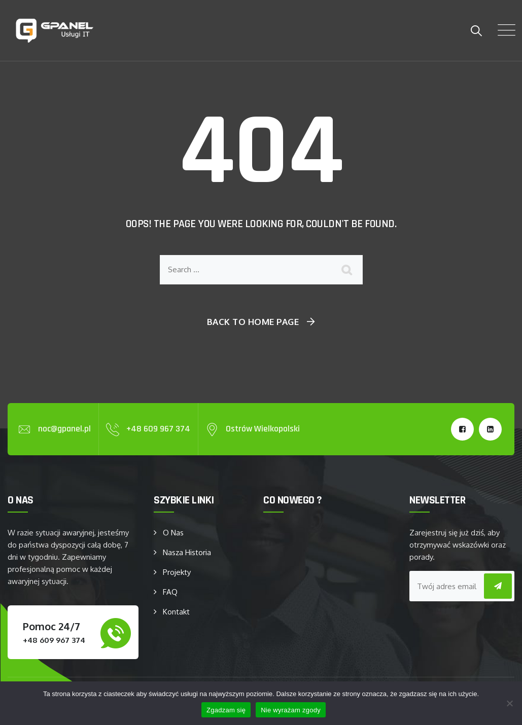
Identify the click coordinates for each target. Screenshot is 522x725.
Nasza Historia (187, 552)
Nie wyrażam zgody (291, 710)
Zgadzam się (226, 710)
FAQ (170, 592)
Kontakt (176, 612)
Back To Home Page (253, 321)
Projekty (177, 572)
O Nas (173, 532)
